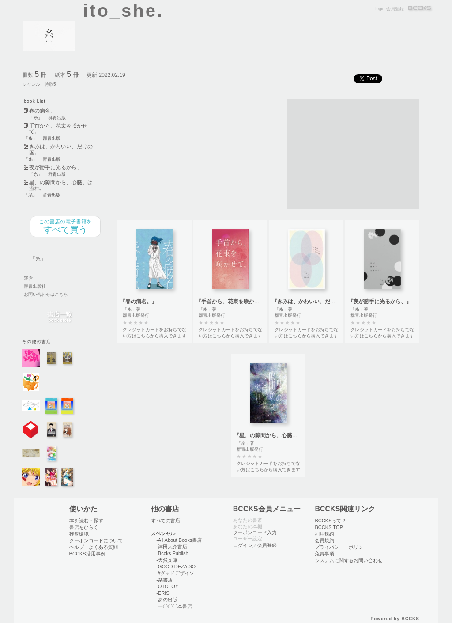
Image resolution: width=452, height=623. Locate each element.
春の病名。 (42, 111)
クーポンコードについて (96, 540)
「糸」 (35, 118)
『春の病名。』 (138, 301)
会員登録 (395, 8)
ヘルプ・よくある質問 (93, 547)
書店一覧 (59, 317)
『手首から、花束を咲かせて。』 (235, 301)
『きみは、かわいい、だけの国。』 (314, 301)
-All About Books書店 (179, 540)
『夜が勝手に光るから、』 (379, 301)
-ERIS (162, 593)
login (379, 8)
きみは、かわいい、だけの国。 (61, 149)
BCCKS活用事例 (87, 553)
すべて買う (65, 226)
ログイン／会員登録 (255, 545)
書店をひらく (83, 527)
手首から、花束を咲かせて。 (58, 129)
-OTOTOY (167, 586)
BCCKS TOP (329, 527)
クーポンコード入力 (255, 532)
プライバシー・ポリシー (341, 547)
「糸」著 (131, 309)
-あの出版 (166, 599)
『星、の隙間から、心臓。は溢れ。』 (279, 435)
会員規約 (324, 540)
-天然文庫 (166, 560)
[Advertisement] (353, 154)
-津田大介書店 (171, 546)
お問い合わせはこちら (46, 294)
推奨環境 (79, 533)
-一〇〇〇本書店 (174, 606)
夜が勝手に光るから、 (55, 167)
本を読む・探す (86, 520)
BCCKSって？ (330, 520)
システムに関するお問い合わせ (349, 560)
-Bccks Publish (172, 553)
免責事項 (324, 553)
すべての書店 (165, 520)
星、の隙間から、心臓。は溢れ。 (61, 185)
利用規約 (324, 533)
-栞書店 (164, 579)
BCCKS (420, 8)
